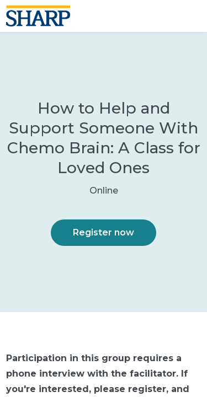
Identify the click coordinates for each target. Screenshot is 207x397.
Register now (103, 232)
